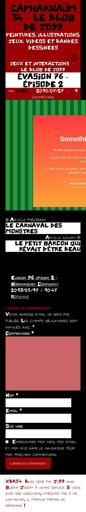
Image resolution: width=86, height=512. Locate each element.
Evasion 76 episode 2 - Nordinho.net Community (34, 280)
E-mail (14, 410)
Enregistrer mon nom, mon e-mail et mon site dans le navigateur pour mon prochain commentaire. (41, 447)
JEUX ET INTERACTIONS (39, 63)
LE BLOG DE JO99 (43, 69)
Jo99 (21, 91)
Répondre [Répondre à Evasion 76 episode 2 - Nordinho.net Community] (20, 296)
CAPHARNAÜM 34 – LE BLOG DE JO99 (43, 17)
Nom (12, 395)
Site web (14, 426)
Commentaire (20, 333)
